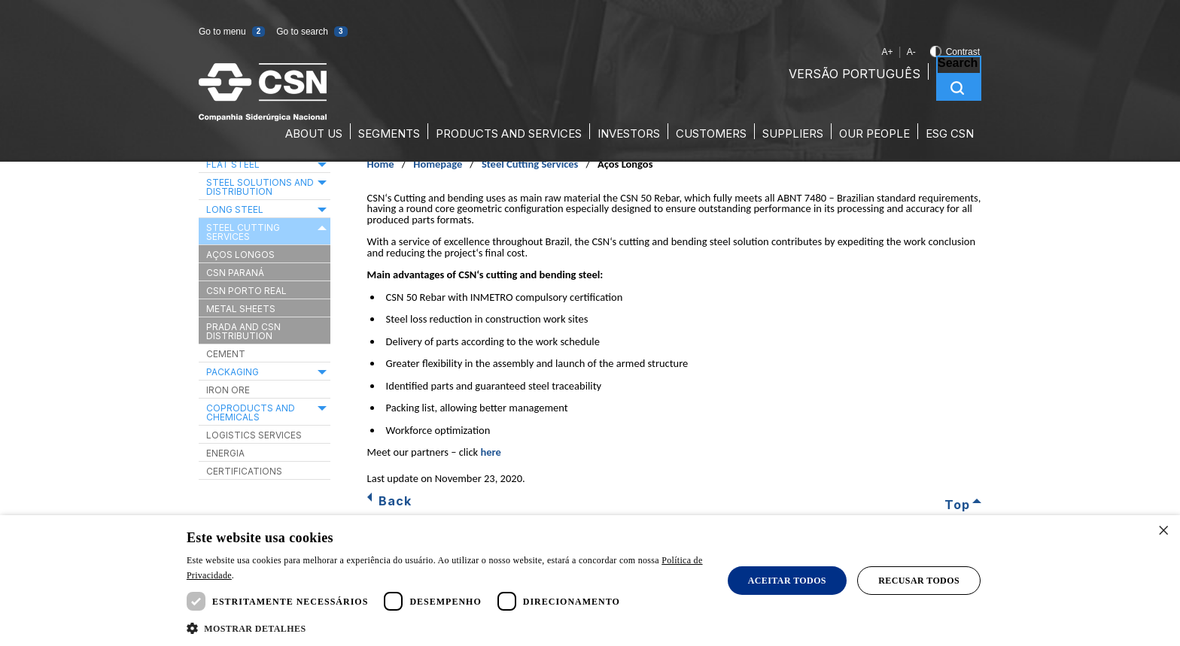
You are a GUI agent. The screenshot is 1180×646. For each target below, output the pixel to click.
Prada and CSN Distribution (243, 331)
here (490, 452)
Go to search (311, 31)
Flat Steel (233, 164)
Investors (629, 133)
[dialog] (590, 580)
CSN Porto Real (246, 290)
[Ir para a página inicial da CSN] (263, 117)
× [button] (1163, 531)
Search (958, 63)
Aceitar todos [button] (787, 580)
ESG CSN (950, 133)
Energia (225, 453)
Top (957, 504)
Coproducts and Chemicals (250, 412)
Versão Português (854, 74)
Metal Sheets (240, 308)
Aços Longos (240, 254)
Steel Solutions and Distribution (260, 187)
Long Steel (234, 209)
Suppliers (792, 133)
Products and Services (509, 133)
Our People (874, 133)
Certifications (244, 471)
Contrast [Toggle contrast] (955, 52)
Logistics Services (254, 435)
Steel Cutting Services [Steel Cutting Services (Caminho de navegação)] (530, 164)
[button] (246, 628)
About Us (313, 133)
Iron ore (228, 390)
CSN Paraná (235, 272)
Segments (389, 133)
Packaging (232, 372)
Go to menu (232, 31)
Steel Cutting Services (243, 232)
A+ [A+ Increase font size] (887, 52)
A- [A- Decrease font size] (911, 52)
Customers (711, 133)
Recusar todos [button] (919, 580)
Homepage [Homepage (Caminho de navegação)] (437, 164)
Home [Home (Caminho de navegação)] (380, 164)
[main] (590, 327)
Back (395, 500)
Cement (225, 353)
